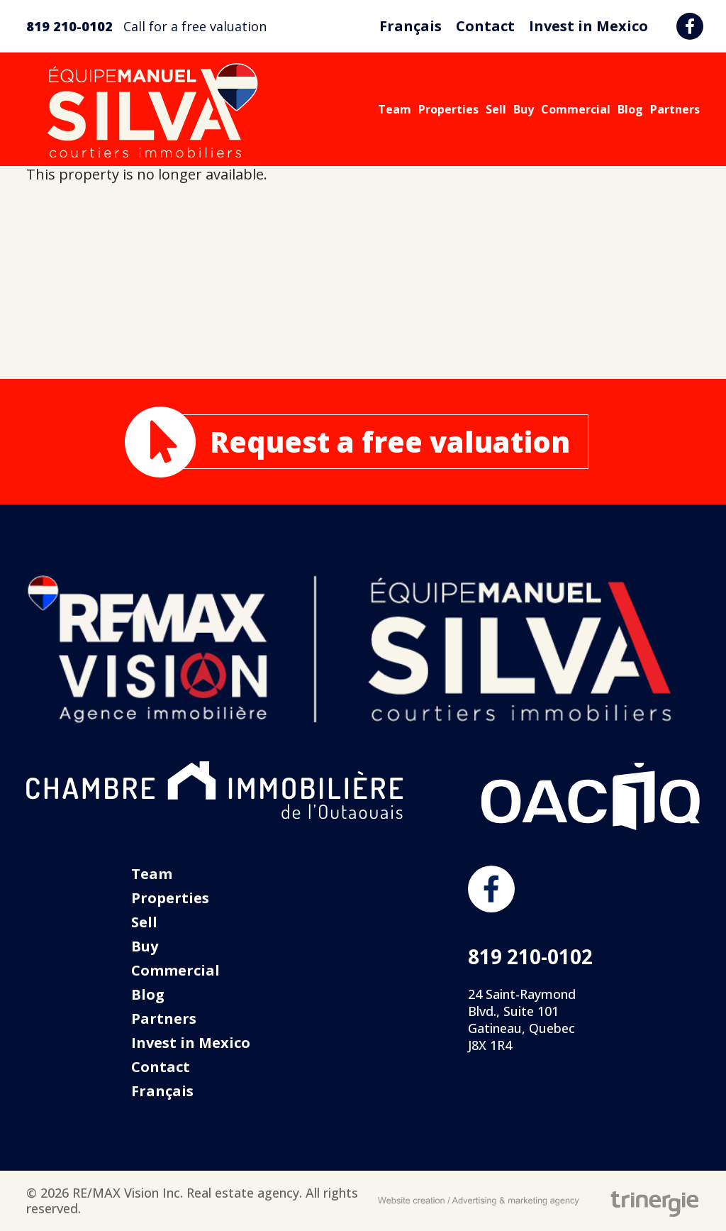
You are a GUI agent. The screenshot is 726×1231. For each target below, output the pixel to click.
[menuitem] (410, 26)
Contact (485, 25)
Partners (675, 109)
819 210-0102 (69, 26)
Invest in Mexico (588, 25)
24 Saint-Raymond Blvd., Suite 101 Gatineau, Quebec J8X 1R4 (522, 1020)
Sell (496, 109)
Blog (630, 109)
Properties (448, 109)
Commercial (575, 109)
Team (394, 109)
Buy (523, 109)
